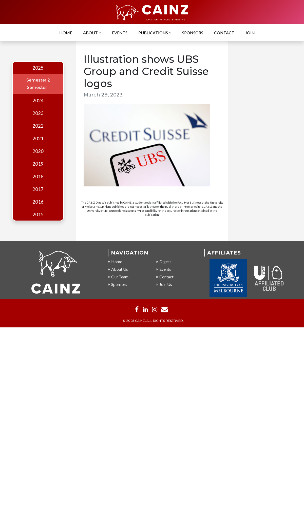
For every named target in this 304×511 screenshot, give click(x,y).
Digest (163, 261)
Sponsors (192, 33)
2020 (38, 151)
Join (250, 33)
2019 (38, 164)
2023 (38, 113)
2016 (38, 202)
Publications (154, 33)
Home (65, 33)
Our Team (118, 276)
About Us (118, 269)
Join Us (164, 284)
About (92, 33)
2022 (38, 126)
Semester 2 (38, 80)
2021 (38, 138)
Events (119, 33)
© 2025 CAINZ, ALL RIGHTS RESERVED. (153, 321)
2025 (38, 68)
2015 (38, 214)
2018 (38, 176)
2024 (38, 100)
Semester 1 (38, 87)
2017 (38, 189)
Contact (224, 33)
